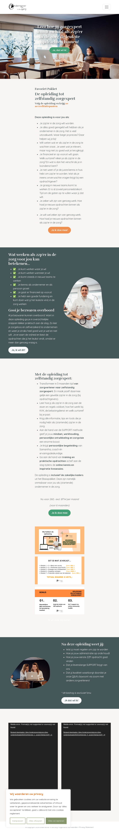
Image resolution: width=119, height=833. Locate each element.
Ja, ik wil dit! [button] (18, 350)
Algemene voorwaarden (68, 827)
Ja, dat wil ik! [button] (59, 50)
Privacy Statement (86, 827)
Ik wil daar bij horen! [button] (59, 620)
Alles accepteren (56, 820)
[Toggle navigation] (107, 7)
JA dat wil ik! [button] (71, 700)
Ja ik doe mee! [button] (59, 230)
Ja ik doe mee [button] (59, 512)
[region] (38, 808)
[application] (33, 766)
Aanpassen (17, 820)
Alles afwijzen (35, 820)
